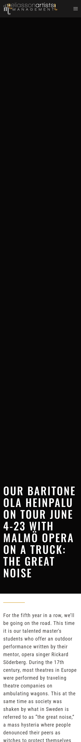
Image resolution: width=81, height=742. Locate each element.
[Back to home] (30, 8)
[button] (75, 8)
